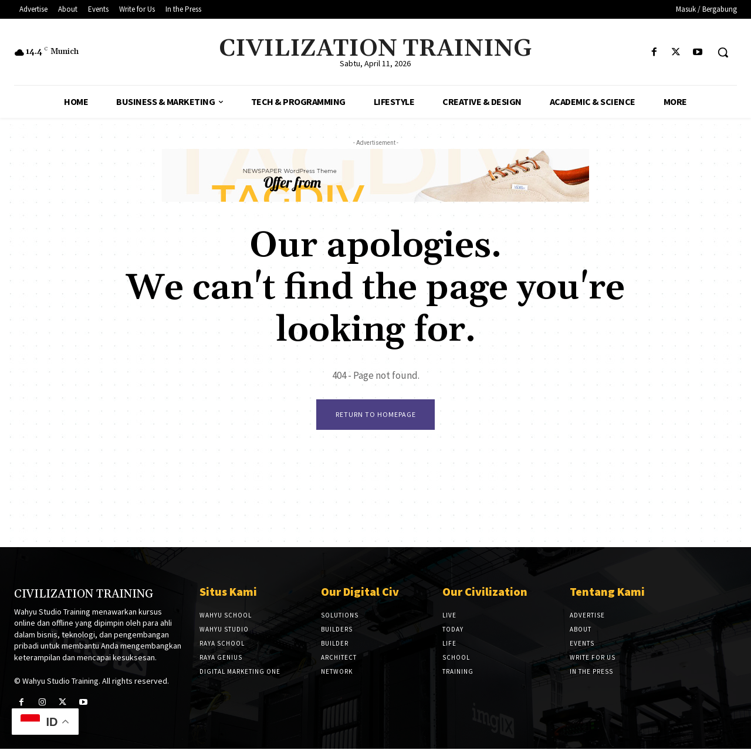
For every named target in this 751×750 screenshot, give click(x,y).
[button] (723, 52)
